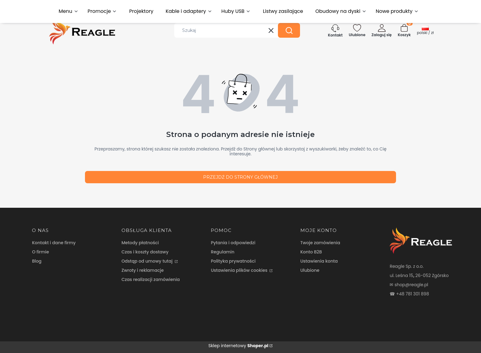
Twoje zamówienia (320, 243)
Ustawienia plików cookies (239, 270)
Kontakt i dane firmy (53, 243)
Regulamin (222, 252)
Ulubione (309, 270)
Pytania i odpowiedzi (233, 243)
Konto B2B (311, 252)
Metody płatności (140, 243)
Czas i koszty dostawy (144, 252)
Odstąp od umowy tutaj (147, 261)
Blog (36, 261)
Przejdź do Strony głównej (240, 177)
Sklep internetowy (238, 345)
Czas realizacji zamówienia (150, 279)
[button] (289, 30)
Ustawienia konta (319, 261)
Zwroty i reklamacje (142, 270)
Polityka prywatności (233, 261)
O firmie (40, 252)
